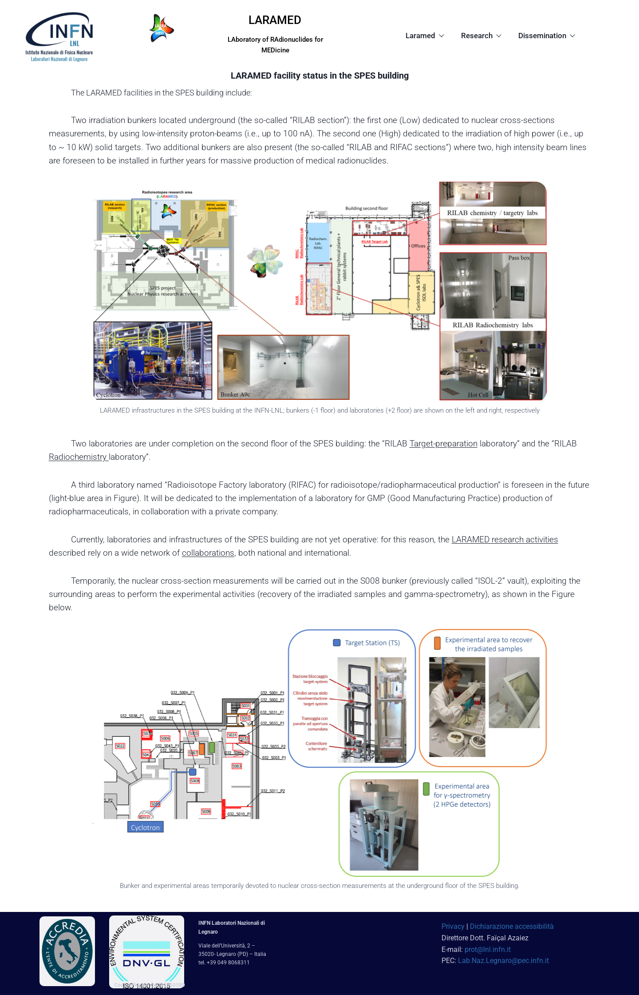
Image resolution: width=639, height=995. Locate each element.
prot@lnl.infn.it (488, 949)
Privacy (453, 926)
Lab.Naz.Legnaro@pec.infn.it (503, 960)
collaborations (208, 553)
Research (481, 35)
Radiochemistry (79, 457)
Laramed (424, 35)
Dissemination (546, 35)
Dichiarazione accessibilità (512, 926)
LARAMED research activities (505, 539)
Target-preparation (443, 443)
